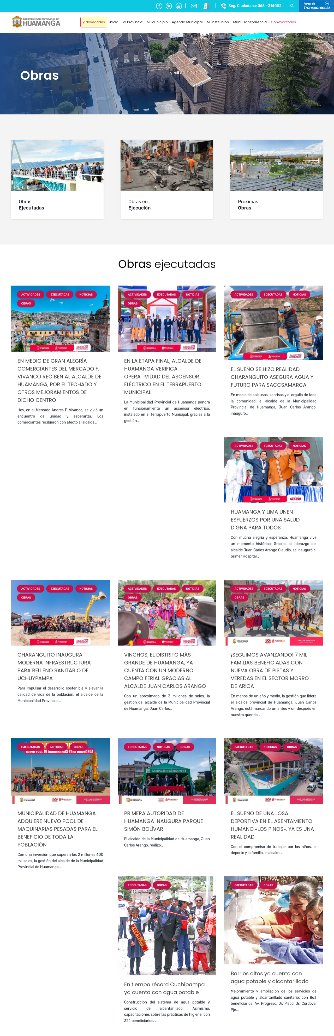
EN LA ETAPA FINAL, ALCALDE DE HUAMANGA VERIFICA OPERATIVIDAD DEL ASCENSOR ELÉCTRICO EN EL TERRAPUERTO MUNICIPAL (162, 826)
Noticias (86, 745)
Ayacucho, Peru (310, 18)
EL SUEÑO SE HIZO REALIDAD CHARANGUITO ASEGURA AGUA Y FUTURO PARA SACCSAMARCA (272, 827)
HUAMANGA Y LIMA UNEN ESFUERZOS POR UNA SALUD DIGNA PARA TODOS (265, 970)
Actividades (30, 745)
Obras (26, 754)
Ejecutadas (59, 745)
